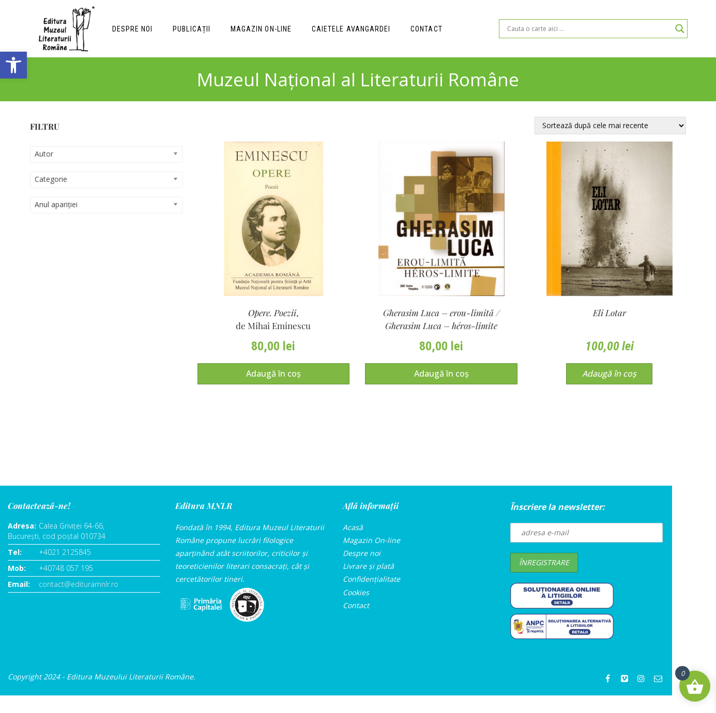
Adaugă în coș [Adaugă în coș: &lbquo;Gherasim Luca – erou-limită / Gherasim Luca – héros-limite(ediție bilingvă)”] (441, 374)
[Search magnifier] (680, 29)
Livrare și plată (368, 566)
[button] (13, 65)
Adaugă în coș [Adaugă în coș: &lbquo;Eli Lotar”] (609, 374)
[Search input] (588, 29)
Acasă (353, 528)
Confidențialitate (371, 579)
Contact (427, 29)
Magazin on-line (262, 29)
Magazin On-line (371, 541)
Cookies (356, 592)
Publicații (192, 29)
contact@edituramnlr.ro (78, 585)
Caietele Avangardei (352, 29)
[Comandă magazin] (610, 125)
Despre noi (133, 29)
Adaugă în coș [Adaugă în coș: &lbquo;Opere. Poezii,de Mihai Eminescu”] (273, 374)
